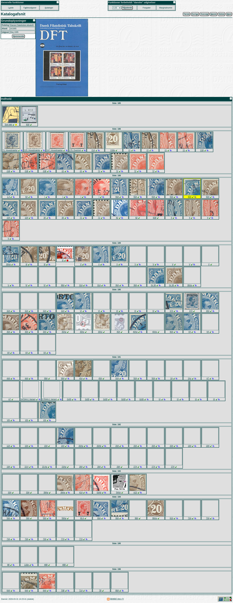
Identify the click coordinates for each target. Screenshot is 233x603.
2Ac (189, 378)
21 (129, 150)
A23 (135, 492)
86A (62, 285)
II (171, 218)
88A (117, 590)
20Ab (99, 446)
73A (189, 518)
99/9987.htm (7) (117, 599)
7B (100, 590)
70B (62, 590)
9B (8, 565)
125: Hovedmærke (32, 150)
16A (62, 446)
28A (81, 467)
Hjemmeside (18, 36)
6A (26, 197)
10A (8, 218)
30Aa (8, 264)
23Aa (64, 467)
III (26, 264)
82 (117, 218)
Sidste (221, 14)
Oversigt (204, 14)
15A (26, 446)
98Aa (154, 518)
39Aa (46, 492)
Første (186, 14)
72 (99, 171)
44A (8, 378)
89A (99, 518)
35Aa (64, 332)
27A (135, 467)
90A (171, 332)
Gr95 (69, 399)
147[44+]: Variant (28, 399)
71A (81, 590)
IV (26, 285)
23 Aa (44, 467)
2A (171, 378)
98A (117, 518)
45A (81, 378)
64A (8, 590)
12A (8, 446)
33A (9, 492)
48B (46, 565)
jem (229, 14)
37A (171, 311)
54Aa (118, 492)
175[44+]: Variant (49, 399)
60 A (82, 518)
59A (44, 518)
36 (45, 218)
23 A (26, 467)
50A (117, 378)
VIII (8, 420)
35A (207, 311)
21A (93, 150)
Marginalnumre (165, 8)
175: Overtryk (75, 150)
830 (27, 124)
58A (8, 518)
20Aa (81, 446)
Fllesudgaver (29, 8)
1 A (8, 197)
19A (189, 446)
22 (63, 171)
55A (153, 197)
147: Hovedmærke (55, 150)
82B (154, 218)
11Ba (26, 565)
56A (117, 197)
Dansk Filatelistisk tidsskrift (22, 25)
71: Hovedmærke (10, 150)
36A (117, 285)
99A (46, 378)
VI (81, 311)
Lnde (10, 8)
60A (189, 197)
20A (117, 446)
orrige (195, 14)
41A (81, 492)
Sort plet (8, 124)
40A (118, 332)
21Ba (112, 150)
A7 (207, 378)
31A (81, 285)
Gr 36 (153, 285)
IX (160, 399)
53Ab (99, 492)
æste (213, 14)
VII (189, 332)
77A (62, 539)
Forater (147, 8)
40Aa (135, 332)
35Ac (82, 332)
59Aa (64, 518)
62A (171, 518)
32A (8, 311)
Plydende (127, 8)
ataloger (49, 8)
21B (202, 150)
